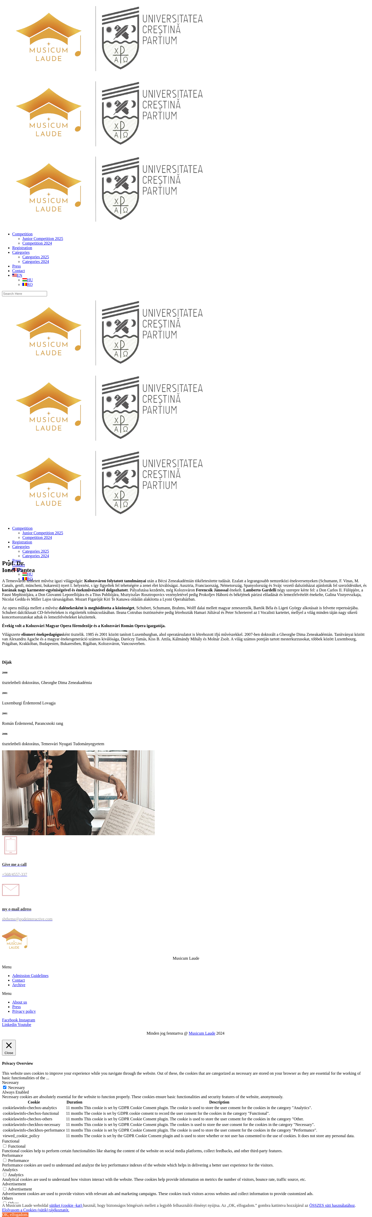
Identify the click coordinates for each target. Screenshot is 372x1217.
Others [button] (7, 1198)
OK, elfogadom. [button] (15, 1214)
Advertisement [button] (14, 1184)
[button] (186, 967)
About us (19, 1002)
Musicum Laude (202, 1033)
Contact (18, 980)
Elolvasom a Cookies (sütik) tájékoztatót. (35, 1210)
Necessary (16, 1087)
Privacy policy (24, 1011)
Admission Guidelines (30, 975)
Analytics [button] (10, 1170)
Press (16, 1007)
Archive (18, 985)
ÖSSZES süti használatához (332, 1205)
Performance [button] (12, 1155)
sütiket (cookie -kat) (66, 1205)
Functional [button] (10, 1141)
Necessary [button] (10, 1082)
